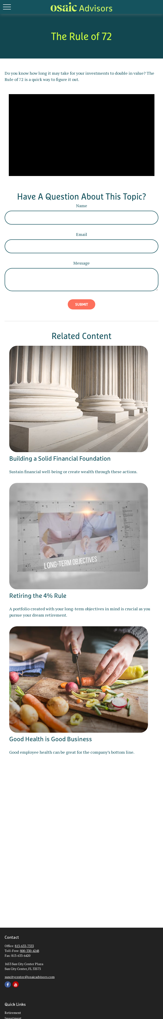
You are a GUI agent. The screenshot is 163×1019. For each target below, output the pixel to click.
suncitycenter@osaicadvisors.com (30, 977)
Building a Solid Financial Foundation (60, 458)
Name (81, 205)
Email (81, 234)
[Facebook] (8, 984)
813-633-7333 (24, 946)
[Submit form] (81, 304)
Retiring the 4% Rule (37, 595)
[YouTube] (15, 984)
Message (81, 263)
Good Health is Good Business (50, 739)
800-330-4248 (29, 950)
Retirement (13, 1012)
